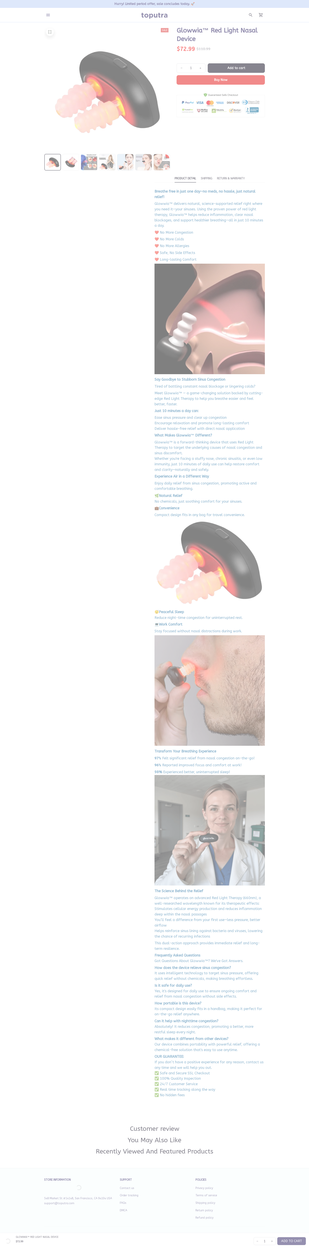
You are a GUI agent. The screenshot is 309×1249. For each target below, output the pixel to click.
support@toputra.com (59, 1203)
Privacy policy (204, 1188)
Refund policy (204, 1217)
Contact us (127, 1188)
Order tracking (129, 1195)
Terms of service (206, 1195)
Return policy (204, 1210)
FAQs (123, 1203)
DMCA (123, 1210)
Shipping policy (205, 1203)
